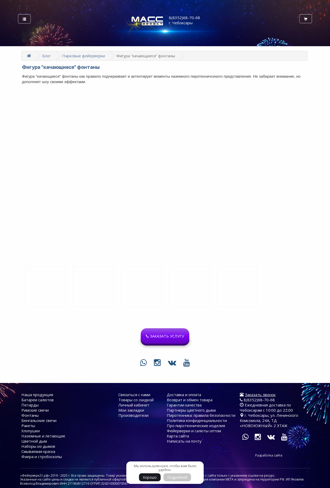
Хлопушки (30, 430)
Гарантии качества (184, 404)
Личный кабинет (133, 404)
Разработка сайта (268, 455)
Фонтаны (30, 415)
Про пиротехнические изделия (196, 425)
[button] (165, 336)
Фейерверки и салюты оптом (194, 430)
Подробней (177, 477)
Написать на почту (184, 441)
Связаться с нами (134, 394)
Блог (46, 55)
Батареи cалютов (37, 399)
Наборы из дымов (38, 446)
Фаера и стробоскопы (41, 456)
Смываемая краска (38, 451)
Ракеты (28, 425)
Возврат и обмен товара (189, 399)
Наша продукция (37, 394)
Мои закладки (131, 410)
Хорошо (150, 477)
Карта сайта (178, 435)
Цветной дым (34, 441)
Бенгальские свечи (38, 420)
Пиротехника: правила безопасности (201, 415)
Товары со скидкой (136, 399)
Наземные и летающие (43, 435)
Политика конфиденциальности (197, 420)
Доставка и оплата (184, 394)
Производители (133, 415)
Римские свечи (35, 410)
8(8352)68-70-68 (257, 399)
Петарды (30, 404)
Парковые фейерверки (83, 55)
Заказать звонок (260, 394)
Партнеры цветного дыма (191, 410)
